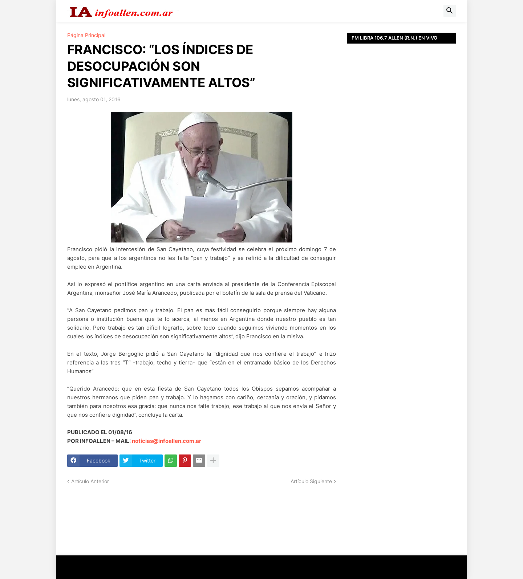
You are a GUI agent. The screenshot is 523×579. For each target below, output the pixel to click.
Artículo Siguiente (311, 481)
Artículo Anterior (90, 481)
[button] (449, 11)
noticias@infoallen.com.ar (166, 440)
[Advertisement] (401, 207)
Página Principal (86, 35)
